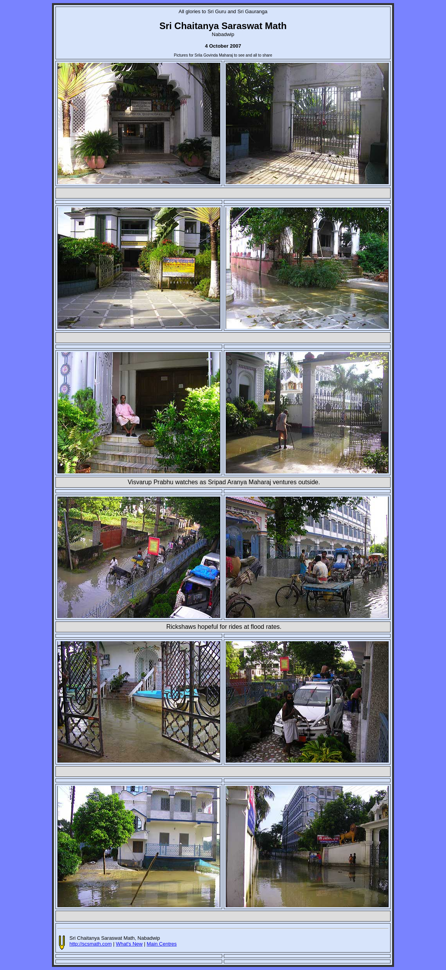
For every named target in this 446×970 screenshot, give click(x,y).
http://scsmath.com (90, 944)
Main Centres (161, 944)
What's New (129, 944)
